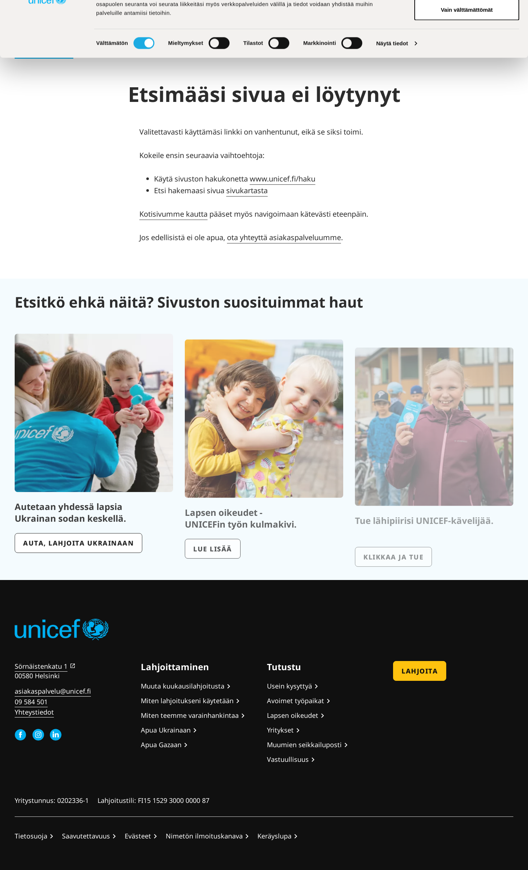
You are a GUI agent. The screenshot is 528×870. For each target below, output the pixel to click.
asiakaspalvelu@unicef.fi (53, 691)
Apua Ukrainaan (166, 730)
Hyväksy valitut (467, 43)
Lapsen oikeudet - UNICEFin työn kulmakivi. (241, 538)
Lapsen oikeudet (292, 715)
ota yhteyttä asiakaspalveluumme (284, 237)
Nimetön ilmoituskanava (204, 836)
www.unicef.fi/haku (282, 179)
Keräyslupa (274, 836)
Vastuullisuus (288, 759)
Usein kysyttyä (289, 686)
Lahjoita (420, 671)
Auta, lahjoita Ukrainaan (78, 563)
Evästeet (138, 836)
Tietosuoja (31, 836)
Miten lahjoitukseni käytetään (187, 700)
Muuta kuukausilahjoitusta (182, 686)
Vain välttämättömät (467, 67)
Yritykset (280, 730)
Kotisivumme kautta (173, 214)
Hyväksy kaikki (467, 19)
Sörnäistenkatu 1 (41, 666)
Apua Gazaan (161, 744)
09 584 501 (31, 701)
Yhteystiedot (34, 712)
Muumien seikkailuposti (304, 744)
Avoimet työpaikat (295, 700)
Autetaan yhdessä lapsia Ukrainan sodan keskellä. (70, 532)
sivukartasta (247, 190)
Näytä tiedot (392, 101)
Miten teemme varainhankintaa (190, 715)
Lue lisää (212, 568)
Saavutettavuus (86, 836)
